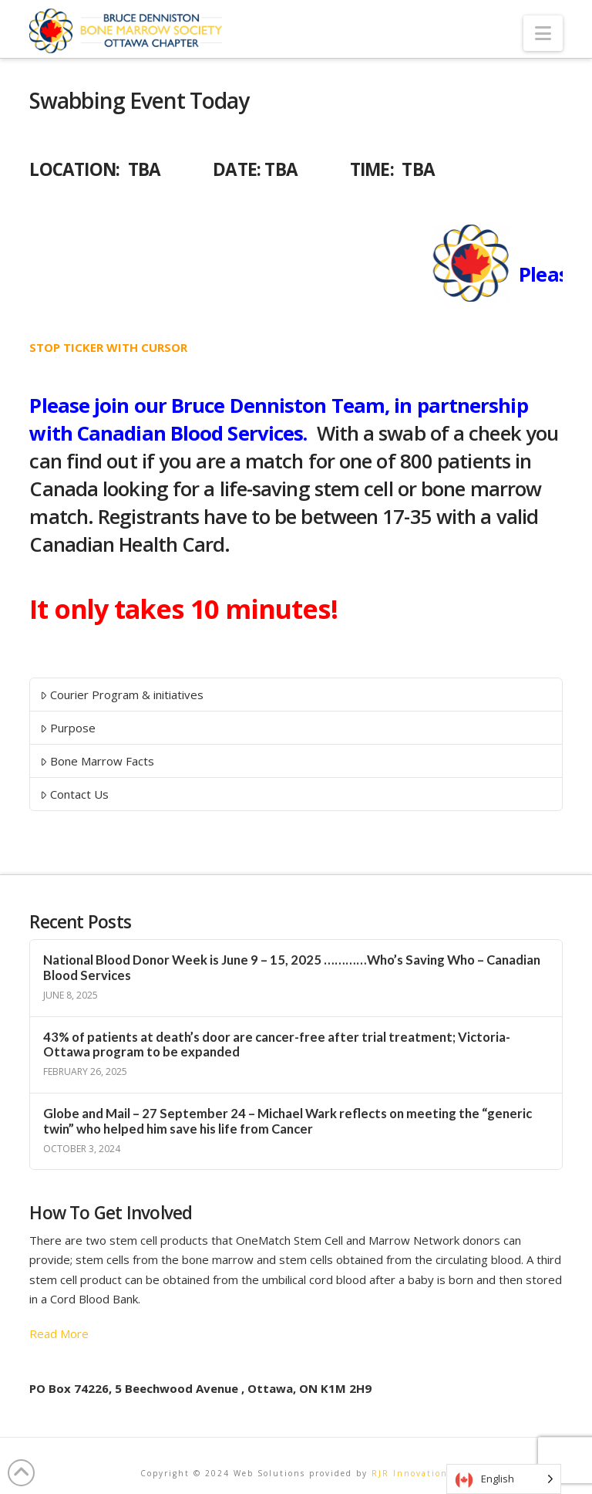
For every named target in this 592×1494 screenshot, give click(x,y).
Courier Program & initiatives (122, 694)
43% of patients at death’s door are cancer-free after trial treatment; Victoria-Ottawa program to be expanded (276, 1045)
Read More (59, 1333)
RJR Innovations (412, 1473)
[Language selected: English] (503, 1479)
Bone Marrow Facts (97, 761)
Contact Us (74, 794)
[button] (543, 33)
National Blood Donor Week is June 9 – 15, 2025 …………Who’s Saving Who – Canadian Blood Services (291, 968)
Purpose (68, 727)
